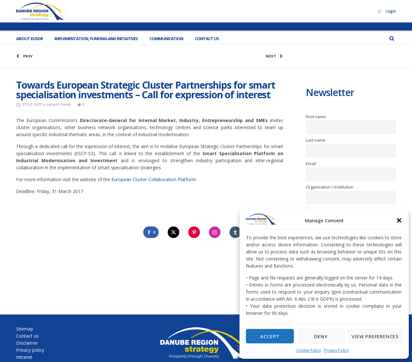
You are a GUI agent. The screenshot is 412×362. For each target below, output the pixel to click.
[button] (399, 220)
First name (316, 116)
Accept (269, 336)
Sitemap (24, 329)
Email (311, 163)
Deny (320, 336)
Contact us (27, 336)
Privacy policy (30, 350)
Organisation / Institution (329, 187)
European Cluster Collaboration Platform (153, 179)
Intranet (24, 357)
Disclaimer (27, 343)
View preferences (375, 336)
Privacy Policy (336, 350)
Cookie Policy (308, 350)
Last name (315, 140)
